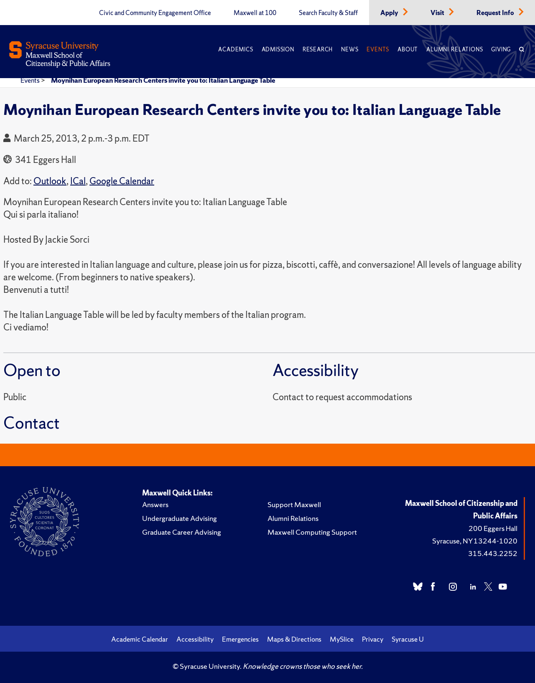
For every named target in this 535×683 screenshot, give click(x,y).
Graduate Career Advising (181, 532)
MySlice (342, 639)
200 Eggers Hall (493, 528)
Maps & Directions (294, 639)
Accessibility (195, 639)
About (407, 49)
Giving (501, 49)
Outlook (49, 181)
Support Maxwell (294, 504)
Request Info (495, 13)
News (349, 49)
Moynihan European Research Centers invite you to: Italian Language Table (163, 80)
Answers (155, 504)
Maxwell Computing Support (312, 532)
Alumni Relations (454, 49)
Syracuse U (408, 639)
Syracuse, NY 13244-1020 (474, 541)
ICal (78, 181)
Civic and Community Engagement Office (155, 13)
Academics (235, 49)
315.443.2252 (492, 553)
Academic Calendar (139, 639)
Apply (390, 13)
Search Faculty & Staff (328, 13)
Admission (278, 49)
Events (378, 49)
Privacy (372, 639)
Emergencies (240, 639)
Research (318, 49)
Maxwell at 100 (255, 13)
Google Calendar (121, 181)
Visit (438, 13)
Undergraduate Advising (179, 518)
